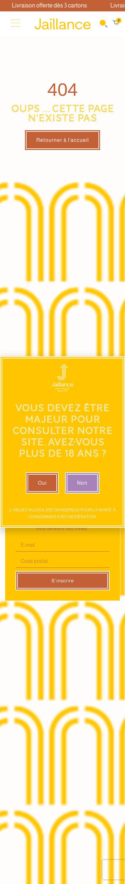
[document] (62, 442)
